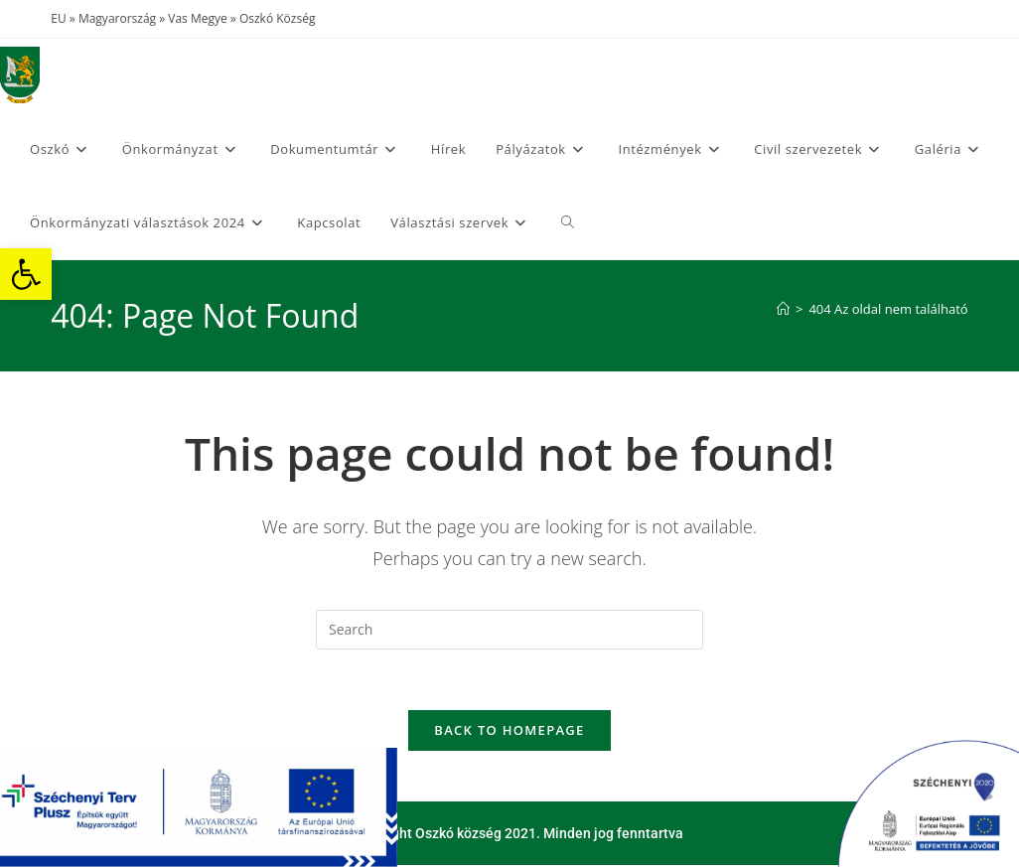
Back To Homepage (509, 730)
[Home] (783, 309)
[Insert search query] (509, 630)
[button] (26, 274)
